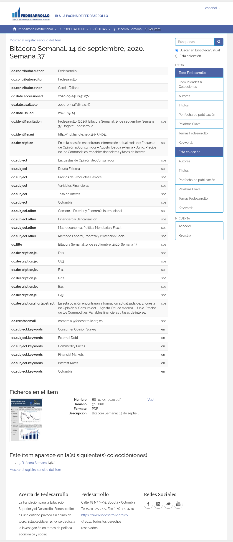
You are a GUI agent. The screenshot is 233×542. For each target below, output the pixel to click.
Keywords (186, 142)
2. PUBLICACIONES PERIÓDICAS (83, 29)
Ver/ (150, 399)
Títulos (184, 105)
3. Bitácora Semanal (128, 29)
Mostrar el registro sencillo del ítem (35, 40)
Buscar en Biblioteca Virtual (197, 50)
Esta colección (188, 56)
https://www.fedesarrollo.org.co (104, 515)
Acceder (185, 226)
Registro (185, 235)
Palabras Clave (189, 124)
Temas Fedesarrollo (193, 133)
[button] (212, 8)
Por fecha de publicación (197, 114)
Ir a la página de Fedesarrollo (81, 16)
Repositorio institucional (35, 29)
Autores (184, 96)
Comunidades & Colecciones (190, 84)
